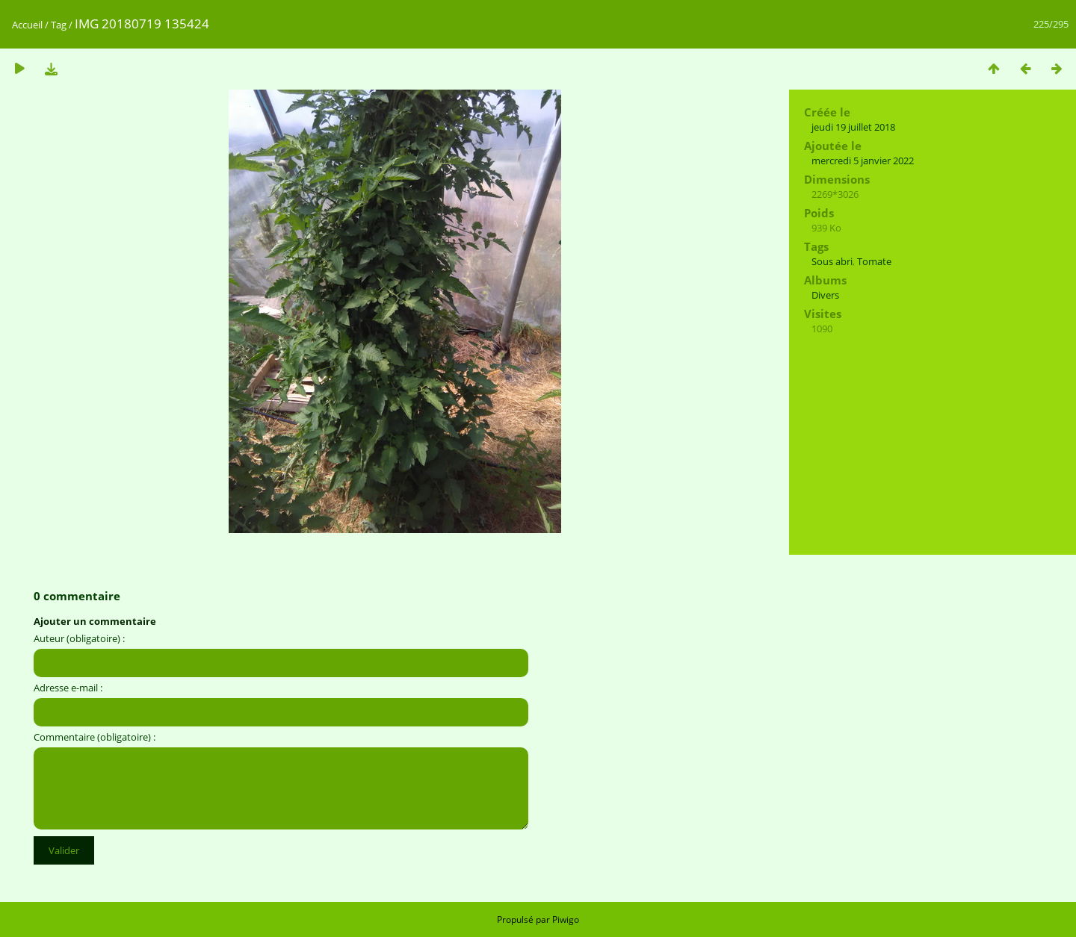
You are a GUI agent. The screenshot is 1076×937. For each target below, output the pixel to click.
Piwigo (565, 919)
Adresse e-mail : (68, 687)
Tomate (874, 261)
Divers (825, 295)
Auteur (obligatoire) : (79, 638)
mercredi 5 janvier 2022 (862, 160)
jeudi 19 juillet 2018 (853, 127)
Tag (59, 24)
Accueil (27, 24)
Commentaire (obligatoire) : (94, 737)
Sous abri (832, 261)
